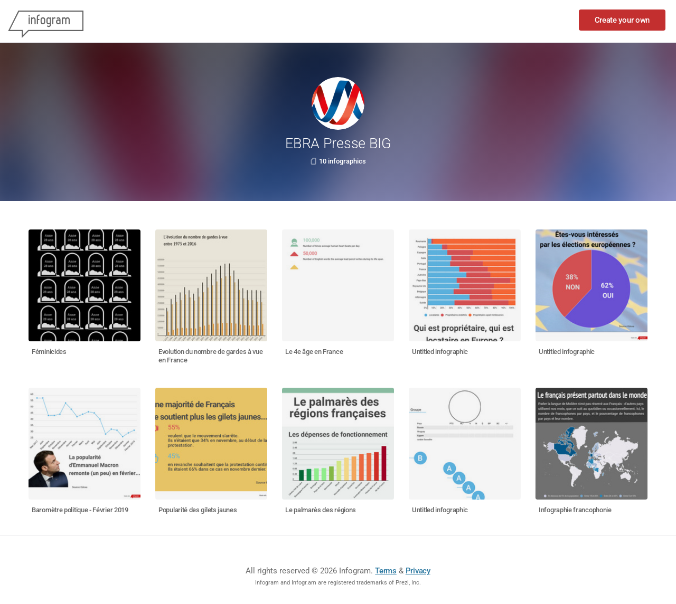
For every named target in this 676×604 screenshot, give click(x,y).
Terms (386, 571)
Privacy (418, 571)
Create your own (622, 20)
